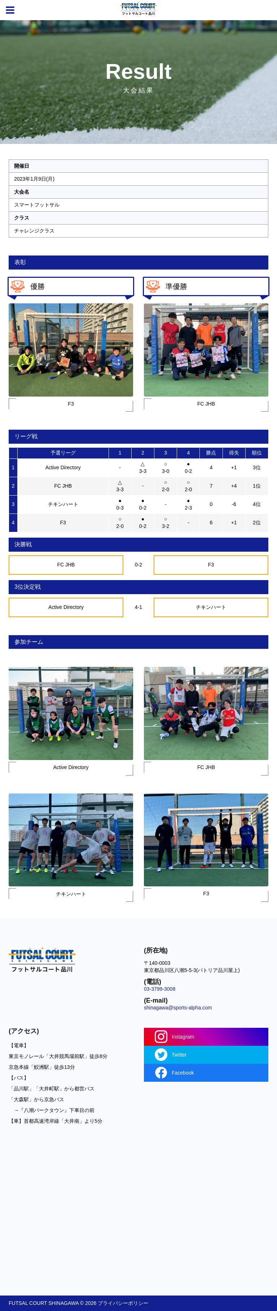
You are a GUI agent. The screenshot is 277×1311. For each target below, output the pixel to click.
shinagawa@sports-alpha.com (178, 1008)
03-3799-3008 (159, 989)
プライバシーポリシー (123, 1303)
